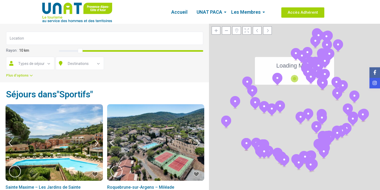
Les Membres (247, 12)
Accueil (179, 12)
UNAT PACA (210, 12)
